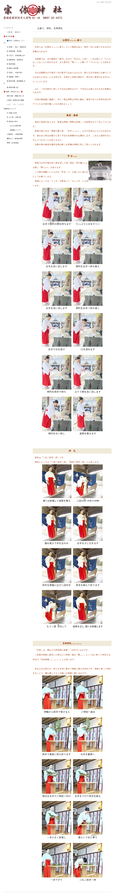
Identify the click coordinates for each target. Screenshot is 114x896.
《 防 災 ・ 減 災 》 (12, 32)
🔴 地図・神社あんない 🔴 (13, 92)
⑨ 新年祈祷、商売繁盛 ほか (14, 82)
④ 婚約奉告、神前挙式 (13, 60)
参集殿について (12, 130)
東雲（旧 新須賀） (12, 143)
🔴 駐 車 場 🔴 (9, 36)
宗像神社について (10, 109)
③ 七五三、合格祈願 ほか (14, 55)
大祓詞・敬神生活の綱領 (14, 100)
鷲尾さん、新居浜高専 (13, 138)
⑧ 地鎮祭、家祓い (12, 77)
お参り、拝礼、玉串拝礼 (14, 104)
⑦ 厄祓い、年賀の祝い (13, 72)
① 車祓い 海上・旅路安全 (15, 47)
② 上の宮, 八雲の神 (12, 117)
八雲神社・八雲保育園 (13, 134)
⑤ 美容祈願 (9, 64)
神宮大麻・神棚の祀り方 (14, 96)
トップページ (8, 28)
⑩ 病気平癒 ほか (11, 87)
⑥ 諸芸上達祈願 (11, 68)
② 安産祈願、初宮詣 (12, 51)
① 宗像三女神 (10, 113)
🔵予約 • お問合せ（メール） (14, 42)
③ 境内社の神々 (11, 121)
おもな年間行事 (12, 126)
